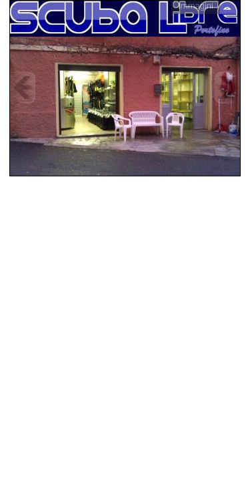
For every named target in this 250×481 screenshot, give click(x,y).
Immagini (195, 6)
